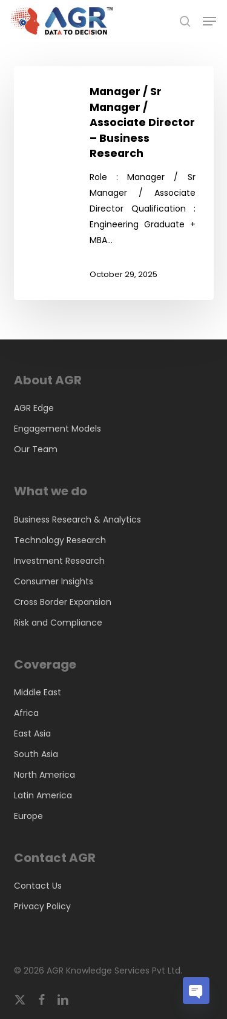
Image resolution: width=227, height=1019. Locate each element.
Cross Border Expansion (62, 602)
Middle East (37, 692)
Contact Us (38, 886)
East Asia (32, 733)
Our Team (36, 449)
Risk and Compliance (58, 622)
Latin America (43, 795)
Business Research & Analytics (77, 519)
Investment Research (59, 561)
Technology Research (60, 540)
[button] (209, 21)
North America (44, 775)
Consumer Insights (53, 581)
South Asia (36, 754)
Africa (26, 713)
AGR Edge (34, 408)
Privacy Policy (42, 906)
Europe (28, 816)
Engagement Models (57, 429)
